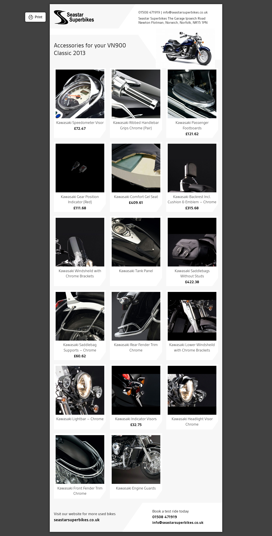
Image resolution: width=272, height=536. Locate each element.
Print (38, 17)
